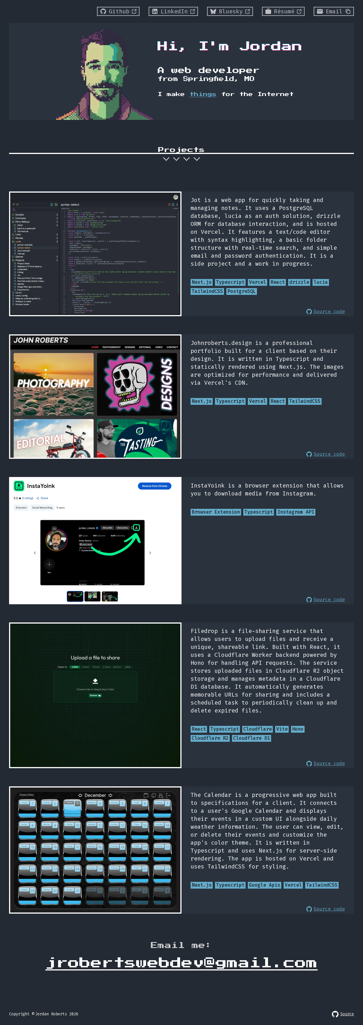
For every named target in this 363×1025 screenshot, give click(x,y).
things (203, 94)
